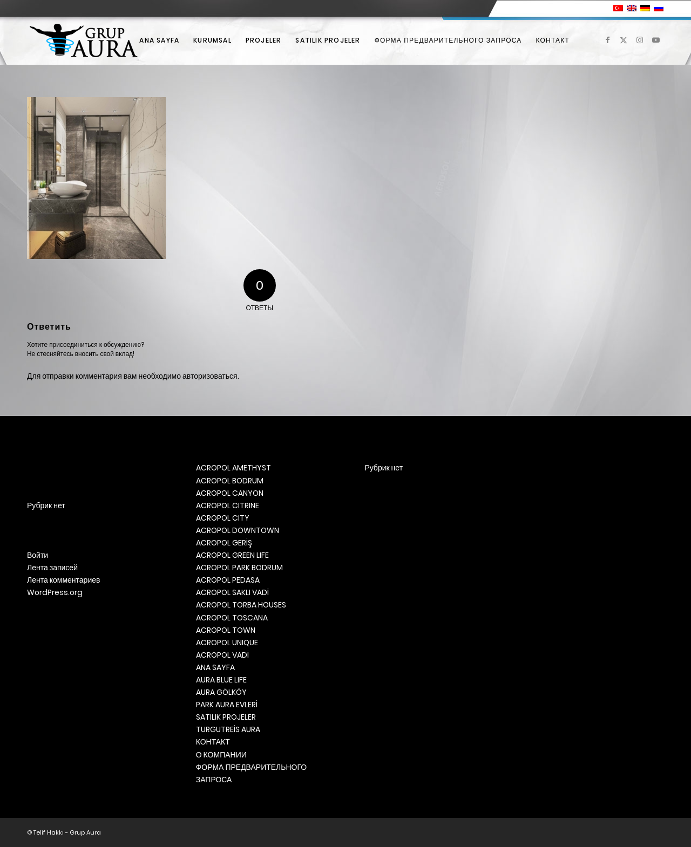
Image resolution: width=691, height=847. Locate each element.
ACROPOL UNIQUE (227, 642)
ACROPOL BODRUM (229, 480)
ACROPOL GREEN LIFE (232, 555)
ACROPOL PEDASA (228, 580)
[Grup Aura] (83, 40)
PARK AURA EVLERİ (227, 704)
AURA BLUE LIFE (221, 679)
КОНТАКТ (213, 741)
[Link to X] (623, 40)
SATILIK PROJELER (226, 717)
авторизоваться (210, 376)
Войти (37, 555)
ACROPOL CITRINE (227, 505)
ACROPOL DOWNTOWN (237, 530)
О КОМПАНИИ (221, 754)
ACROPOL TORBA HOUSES (241, 604)
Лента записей (52, 567)
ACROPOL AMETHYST (233, 467)
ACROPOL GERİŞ (224, 542)
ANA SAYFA (215, 667)
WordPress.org (55, 592)
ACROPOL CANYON (229, 493)
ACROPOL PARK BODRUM (239, 567)
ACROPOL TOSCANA (232, 617)
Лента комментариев (63, 580)
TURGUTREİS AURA (228, 729)
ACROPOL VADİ (222, 655)
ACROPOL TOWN (225, 630)
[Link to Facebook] (607, 40)
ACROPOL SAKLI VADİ (232, 592)
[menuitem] (159, 40)
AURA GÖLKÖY (221, 692)
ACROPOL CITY (222, 518)
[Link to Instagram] (640, 40)
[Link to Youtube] (656, 40)
